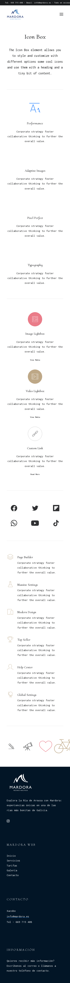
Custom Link (35, 448)
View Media (35, 360)
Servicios (13, 860)
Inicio (11, 855)
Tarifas (12, 865)
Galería (12, 870)
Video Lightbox (35, 391)
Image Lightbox (35, 334)
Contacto (13, 875)
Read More (34, 474)
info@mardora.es (42, 3)
